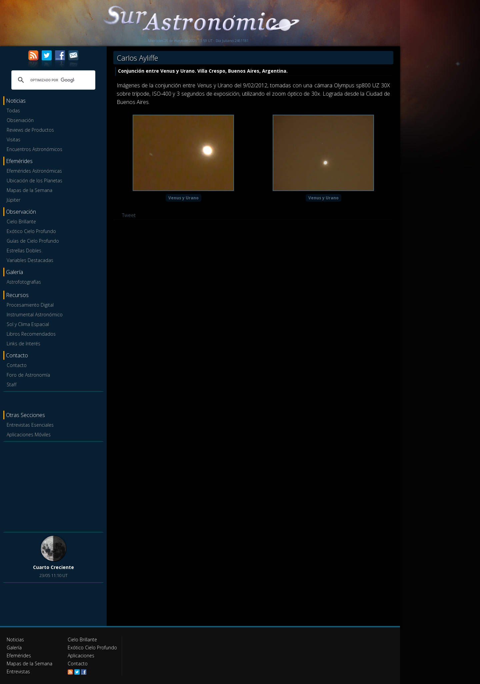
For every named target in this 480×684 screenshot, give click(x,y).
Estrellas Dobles (24, 250)
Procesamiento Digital (30, 305)
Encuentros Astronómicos (34, 149)
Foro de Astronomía (28, 375)
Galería (14, 647)
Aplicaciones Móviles (29, 434)
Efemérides (19, 655)
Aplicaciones (81, 655)
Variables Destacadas (30, 260)
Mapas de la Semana (29, 190)
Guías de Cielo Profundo (33, 241)
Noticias (15, 639)
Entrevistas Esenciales (30, 425)
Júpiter (13, 200)
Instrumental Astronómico (35, 314)
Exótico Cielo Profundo (31, 231)
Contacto (17, 365)
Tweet (129, 215)
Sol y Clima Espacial (28, 324)
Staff (11, 384)
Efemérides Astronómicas (34, 171)
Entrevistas (18, 671)
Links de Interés (23, 343)
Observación (20, 120)
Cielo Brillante (21, 221)
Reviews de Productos (30, 130)
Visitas (13, 139)
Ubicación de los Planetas (34, 180)
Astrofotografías (24, 282)
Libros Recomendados (31, 334)
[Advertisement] (53, 485)
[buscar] (52, 80)
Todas (13, 110)
